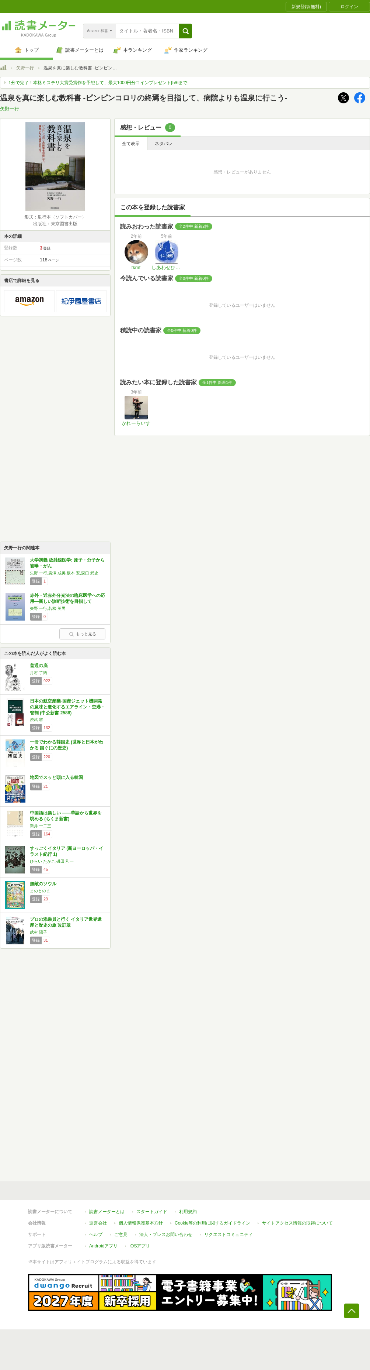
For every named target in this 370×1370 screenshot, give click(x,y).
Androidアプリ (103, 1246)
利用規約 (188, 1211)
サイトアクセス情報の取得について (297, 1223)
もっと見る (82, 633)
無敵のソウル (43, 883)
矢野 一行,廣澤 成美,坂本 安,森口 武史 (64, 573)
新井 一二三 (40, 826)
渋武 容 (36, 719)
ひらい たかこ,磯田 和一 (52, 861)
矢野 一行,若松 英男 (48, 608)
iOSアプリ (139, 1246)
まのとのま (40, 891)
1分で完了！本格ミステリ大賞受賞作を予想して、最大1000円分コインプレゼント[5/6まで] (98, 82)
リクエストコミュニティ (228, 1234)
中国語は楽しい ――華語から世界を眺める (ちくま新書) (66, 815)
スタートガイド (151, 1211)
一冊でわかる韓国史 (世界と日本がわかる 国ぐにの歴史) (66, 745)
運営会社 (98, 1223)
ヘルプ (95, 1234)
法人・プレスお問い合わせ (165, 1234)
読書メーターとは (107, 1211)
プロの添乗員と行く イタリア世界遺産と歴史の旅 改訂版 (66, 922)
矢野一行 (25, 68)
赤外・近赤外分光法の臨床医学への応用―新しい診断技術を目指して (67, 598)
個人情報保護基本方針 (141, 1223)
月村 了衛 (38, 672)
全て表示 (131, 143)
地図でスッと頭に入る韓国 (56, 777)
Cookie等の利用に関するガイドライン (212, 1223)
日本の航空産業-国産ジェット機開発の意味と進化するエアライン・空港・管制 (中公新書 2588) (67, 706)
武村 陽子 (38, 932)
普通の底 (39, 665)
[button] (185, 31)
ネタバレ (163, 143)
